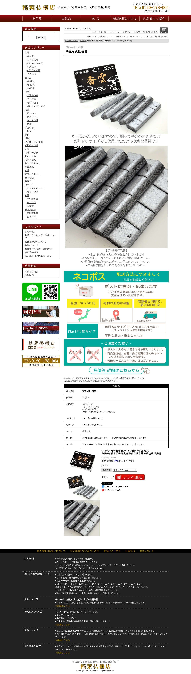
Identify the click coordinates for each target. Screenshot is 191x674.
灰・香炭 (83, 41)
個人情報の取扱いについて (51, 551)
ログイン (127, 32)
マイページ (114, 32)
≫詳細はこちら (62, 606)
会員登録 (130, 551)
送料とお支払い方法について (99, 36)
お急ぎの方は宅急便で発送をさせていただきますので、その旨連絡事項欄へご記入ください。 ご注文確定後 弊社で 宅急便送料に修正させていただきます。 (116, 377)
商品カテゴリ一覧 (71, 41)
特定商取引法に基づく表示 (156, 36)
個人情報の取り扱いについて (128, 36)
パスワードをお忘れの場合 (145, 32)
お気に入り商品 (112, 551)
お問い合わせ (147, 551)
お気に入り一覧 (99, 32)
